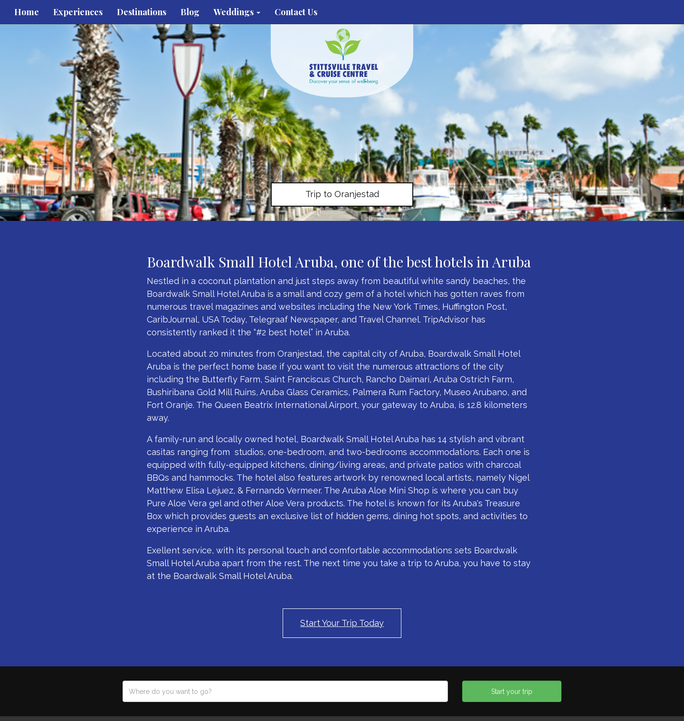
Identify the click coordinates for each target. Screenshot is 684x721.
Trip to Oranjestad (342, 194)
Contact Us (296, 12)
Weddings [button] (237, 12)
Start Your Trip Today (342, 623)
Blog (190, 12)
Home (26, 12)
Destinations (141, 12)
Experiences (78, 12)
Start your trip (511, 691)
